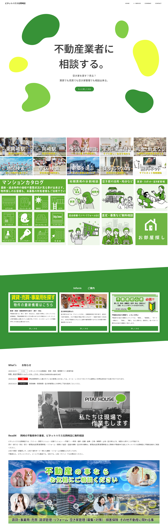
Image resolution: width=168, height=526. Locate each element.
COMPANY (148, 3)
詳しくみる (33, 328)
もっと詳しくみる (84, 89)
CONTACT (158, 3)
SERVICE (138, 3)
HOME (127, 3)
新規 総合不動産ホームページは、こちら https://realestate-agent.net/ (34, 374)
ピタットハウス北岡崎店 (15, 3)
